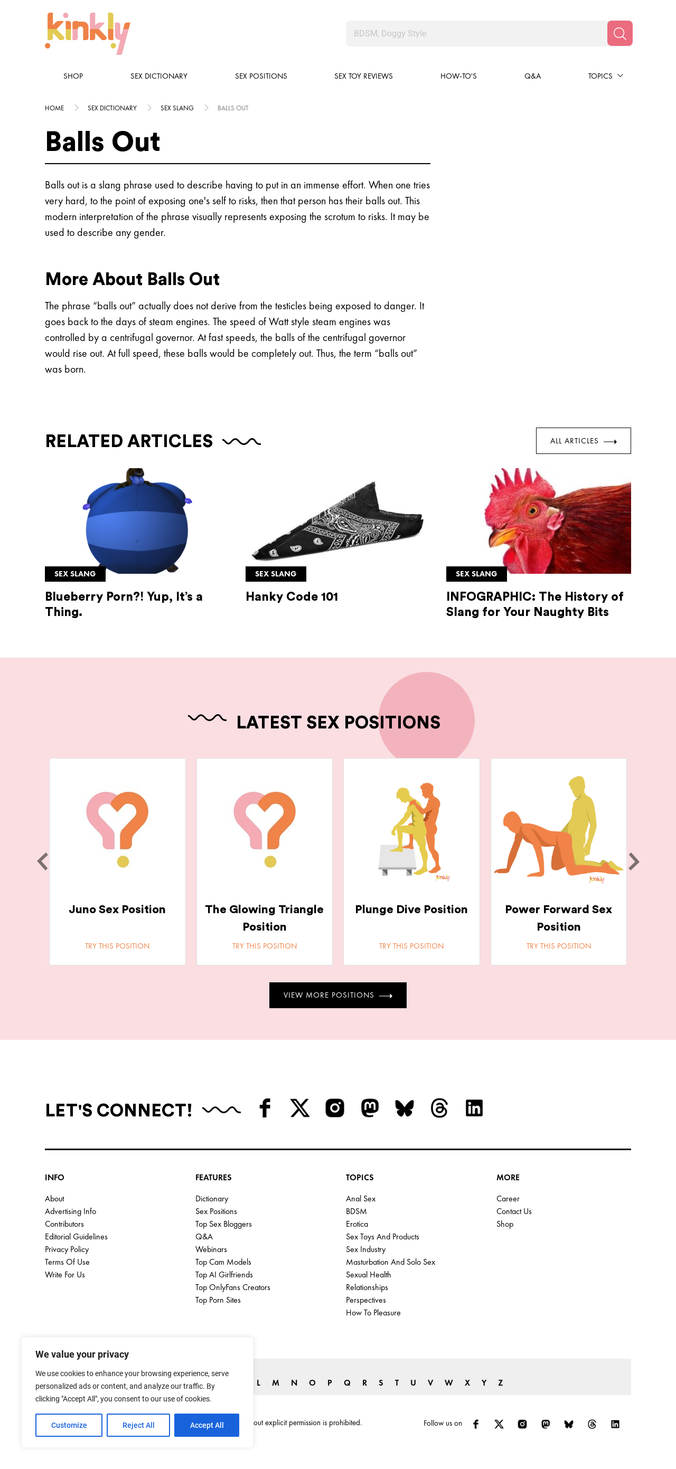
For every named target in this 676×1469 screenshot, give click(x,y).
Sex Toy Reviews (363, 76)
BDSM (356, 1211)
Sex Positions (261, 76)
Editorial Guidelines (76, 1236)
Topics (600, 76)
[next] (634, 861)
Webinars (211, 1249)
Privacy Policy (67, 1249)
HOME (54, 107)
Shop (73, 76)
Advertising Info (70, 1211)
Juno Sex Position (117, 909)
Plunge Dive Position (411, 909)
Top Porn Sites (218, 1299)
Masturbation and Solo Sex (390, 1261)
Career (508, 1198)
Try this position (117, 946)
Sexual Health (368, 1274)
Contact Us (514, 1211)
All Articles (583, 440)
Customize (69, 1425)
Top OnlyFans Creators (232, 1287)
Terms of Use (67, 1261)
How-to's (458, 76)
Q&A (532, 76)
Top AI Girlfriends (224, 1274)
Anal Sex (360, 1198)
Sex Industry (366, 1249)
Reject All (139, 1425)
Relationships (367, 1287)
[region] (137, 1392)
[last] (42, 861)
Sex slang (177, 107)
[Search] (620, 33)
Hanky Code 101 (292, 597)
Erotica (357, 1223)
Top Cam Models (223, 1261)
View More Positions (338, 995)
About (54, 1198)
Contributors (64, 1223)
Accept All (207, 1425)
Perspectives (366, 1299)
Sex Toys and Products (382, 1236)
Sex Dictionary (158, 76)
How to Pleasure (373, 1312)
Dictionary (211, 1198)
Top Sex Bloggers (223, 1223)
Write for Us (65, 1274)
